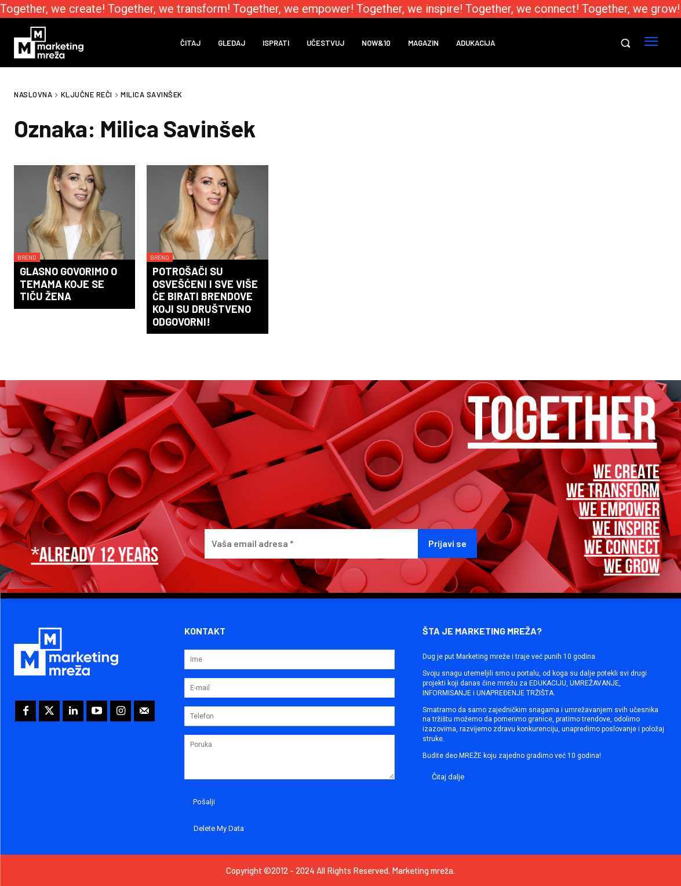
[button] (625, 42)
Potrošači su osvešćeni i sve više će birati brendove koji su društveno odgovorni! (205, 296)
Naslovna (33, 94)
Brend (27, 257)
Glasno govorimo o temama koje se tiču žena (68, 283)
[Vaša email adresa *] (311, 544)
